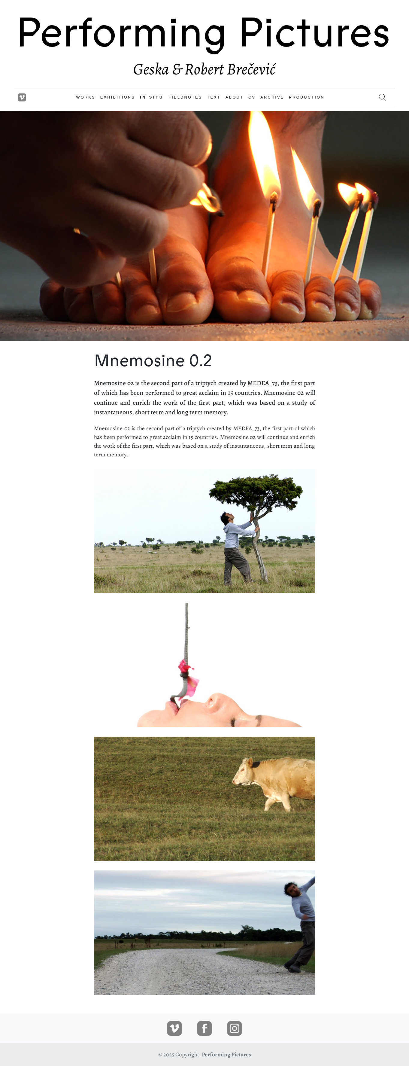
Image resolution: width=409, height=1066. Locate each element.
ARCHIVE (272, 97)
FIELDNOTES (185, 97)
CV (252, 97)
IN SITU (152, 97)
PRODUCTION (307, 97)
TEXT (214, 97)
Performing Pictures (226, 1054)
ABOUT (235, 97)
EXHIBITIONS (117, 97)
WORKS (85, 97)
